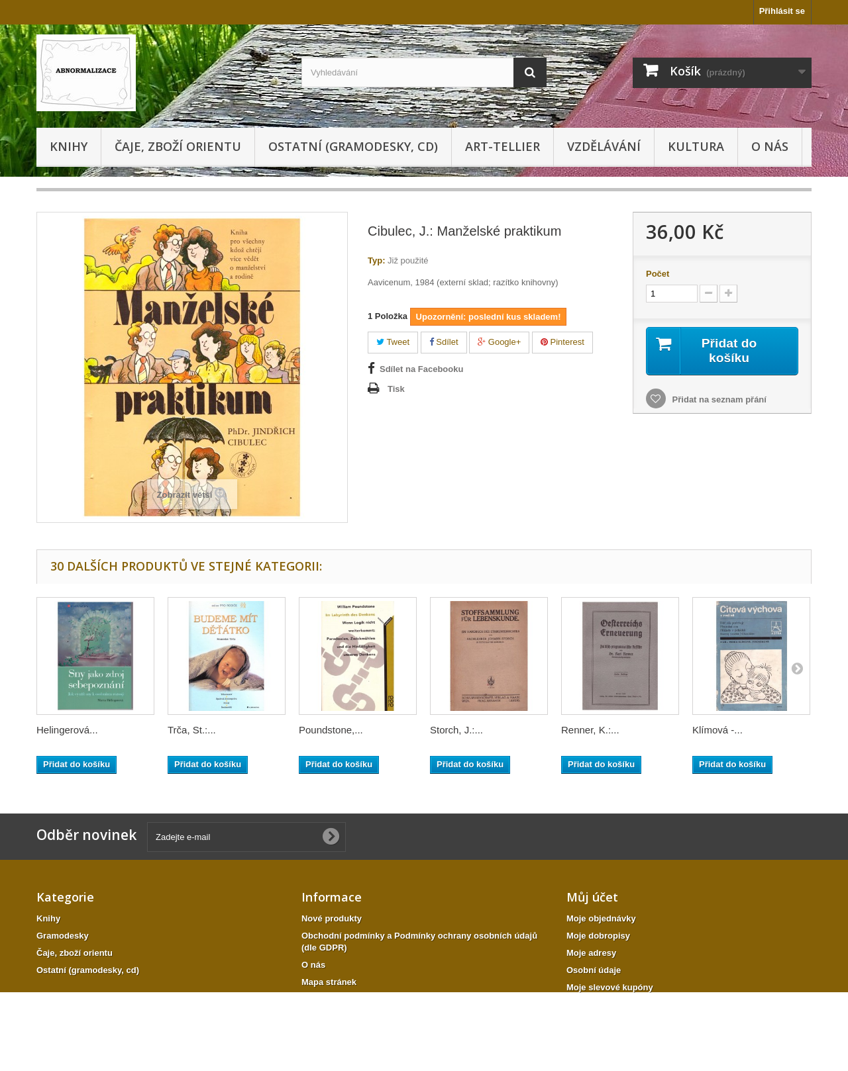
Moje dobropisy (598, 936)
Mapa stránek (328, 982)
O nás (769, 146)
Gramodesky (62, 936)
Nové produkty (331, 918)
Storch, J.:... (456, 729)
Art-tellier (502, 146)
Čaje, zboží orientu (178, 146)
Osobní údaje (593, 970)
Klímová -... (717, 729)
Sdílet (443, 342)
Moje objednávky (601, 918)
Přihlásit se (782, 11)
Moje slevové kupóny (609, 987)
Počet (657, 274)
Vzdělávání (604, 146)
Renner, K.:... (590, 729)
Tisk (396, 389)
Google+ (499, 342)
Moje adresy (591, 953)
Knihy (68, 146)
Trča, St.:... (192, 729)
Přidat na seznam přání (718, 400)
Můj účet (592, 897)
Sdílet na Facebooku (421, 369)
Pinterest (562, 342)
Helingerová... (67, 729)
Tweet (392, 342)
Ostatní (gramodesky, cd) (353, 146)
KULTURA (696, 146)
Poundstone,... (331, 729)
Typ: (376, 260)
